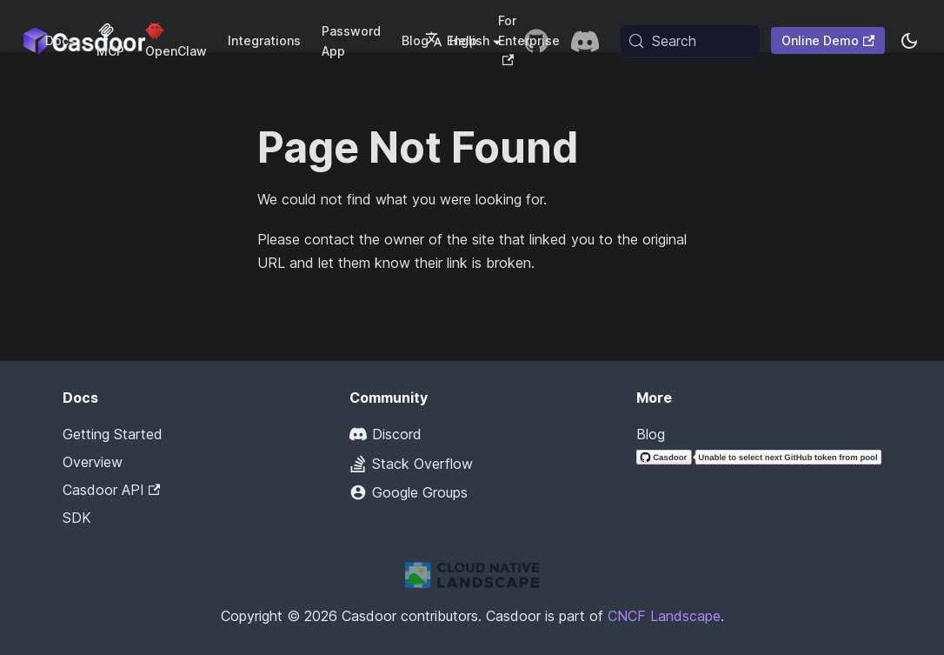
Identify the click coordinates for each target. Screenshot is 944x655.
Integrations (264, 40)
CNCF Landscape (664, 616)
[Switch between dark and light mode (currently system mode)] (909, 41)
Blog (650, 434)
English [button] (457, 40)
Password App (351, 40)
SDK (77, 517)
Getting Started (113, 434)
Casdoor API (111, 489)
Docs (60, 40)
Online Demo (827, 40)
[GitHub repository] (536, 40)
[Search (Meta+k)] (690, 40)
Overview (93, 462)
